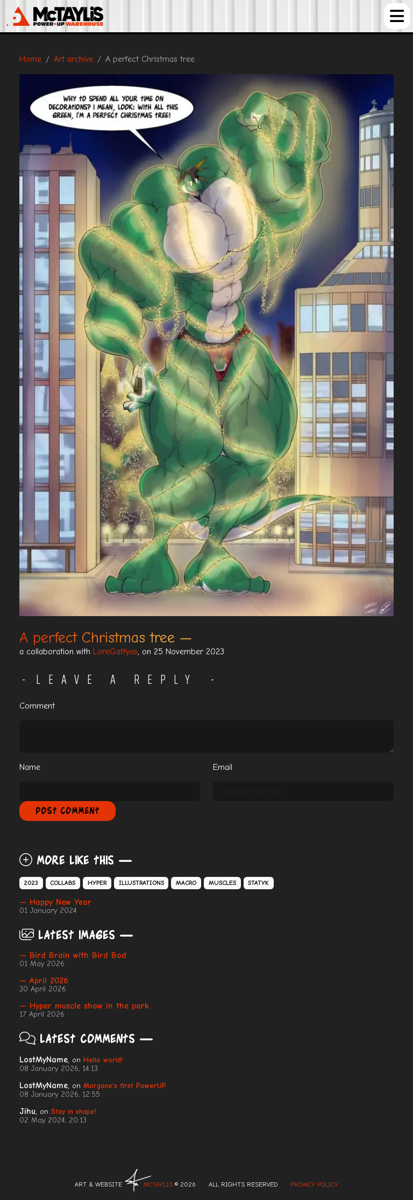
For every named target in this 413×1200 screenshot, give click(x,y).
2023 (31, 883)
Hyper (97, 883)
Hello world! (103, 1060)
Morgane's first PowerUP (124, 1085)
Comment (37, 706)
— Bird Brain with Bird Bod (72, 955)
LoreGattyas (115, 651)
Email (222, 767)
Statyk (258, 883)
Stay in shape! (73, 1111)
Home (30, 59)
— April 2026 (43, 980)
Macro (186, 883)
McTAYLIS (158, 1184)
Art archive (73, 59)
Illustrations (141, 883)
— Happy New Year (55, 902)
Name (29, 767)
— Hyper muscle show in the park (84, 1006)
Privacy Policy (314, 1184)
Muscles (222, 883)
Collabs (62, 883)
